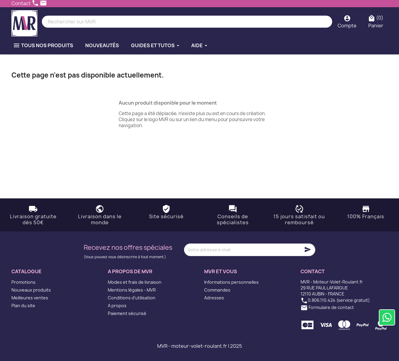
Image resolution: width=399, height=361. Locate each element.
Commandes (217, 290)
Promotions (23, 282)
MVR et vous (220, 271)
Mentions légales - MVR (132, 290)
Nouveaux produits (31, 290)
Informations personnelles (231, 282)
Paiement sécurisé (127, 313)
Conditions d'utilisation (131, 298)
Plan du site (23, 305)
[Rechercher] (187, 22)
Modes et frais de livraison (134, 282)
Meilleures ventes (29, 298)
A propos (117, 305)
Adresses (214, 298)
